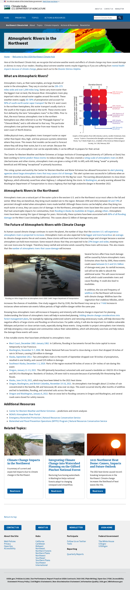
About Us (98, 9)
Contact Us (108, 9)
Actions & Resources (69, 25)
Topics (40, 25)
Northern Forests (43, 550)
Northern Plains (43, 553)
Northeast (40, 548)
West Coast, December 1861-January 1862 (29, 343)
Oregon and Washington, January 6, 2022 (28, 393)
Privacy (7, 543)
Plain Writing (91, 578)
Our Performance (38, 578)
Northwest (40, 555)
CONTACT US (13, 527)
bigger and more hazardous (99, 235)
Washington (91, 180)
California (40, 541)
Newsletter (119, 9)
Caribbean (40, 543)
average (119, 235)
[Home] (24, 8)
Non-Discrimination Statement (66, 581)
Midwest (39, 546)
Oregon (90, 211)
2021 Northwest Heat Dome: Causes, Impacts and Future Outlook (105, 463)
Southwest (41, 562)
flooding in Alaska (63, 211)
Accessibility (9, 548)
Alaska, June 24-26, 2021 (20, 380)
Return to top (10, 517)
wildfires (89, 293)
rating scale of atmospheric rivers (100, 157)
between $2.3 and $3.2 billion (110, 264)
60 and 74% (113, 201)
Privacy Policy (24, 581)
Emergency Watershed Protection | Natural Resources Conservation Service (44, 417)
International (42, 565)
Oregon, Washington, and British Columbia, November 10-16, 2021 (40, 383)
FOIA (110, 578)
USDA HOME (106, 527)
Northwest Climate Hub (17, 25)
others (105, 211)
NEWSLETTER (76, 527)
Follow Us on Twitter (76, 541)
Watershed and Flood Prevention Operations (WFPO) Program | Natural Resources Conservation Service (58, 421)
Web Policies (10, 541)
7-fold (103, 303)
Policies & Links (23, 578)
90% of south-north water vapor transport (24, 103)
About (32, 25)
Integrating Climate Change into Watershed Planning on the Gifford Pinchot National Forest (64, 465)
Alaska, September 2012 (20, 356)
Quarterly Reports (75, 554)
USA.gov (102, 543)
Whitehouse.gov (115, 581)
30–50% (29, 99)
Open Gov (8, 546)
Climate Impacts (51, 25)
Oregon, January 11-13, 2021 (22, 370)
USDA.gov (103, 546)
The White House (106, 541)
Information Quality (90, 581)
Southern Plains (43, 560)
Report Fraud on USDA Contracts (61, 578)
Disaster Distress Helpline (69, 69)
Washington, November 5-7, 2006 (24, 350)
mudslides (79, 211)
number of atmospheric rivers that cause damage (35, 248)
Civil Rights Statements (41, 581)
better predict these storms (33, 157)
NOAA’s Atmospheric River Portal (24, 414)
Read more (15, 491)
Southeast (40, 558)
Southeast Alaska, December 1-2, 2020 (27, 363)
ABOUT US (43, 527)
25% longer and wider (98, 241)
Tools (69, 543)
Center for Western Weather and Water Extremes (32, 411)
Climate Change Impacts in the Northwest (23, 461)
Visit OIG (80, 578)
